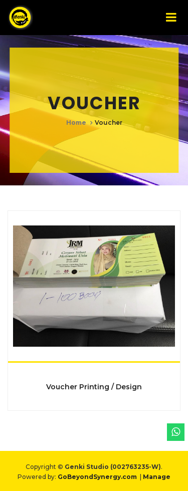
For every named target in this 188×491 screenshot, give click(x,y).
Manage (156, 476)
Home (76, 122)
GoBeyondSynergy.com (97, 476)
